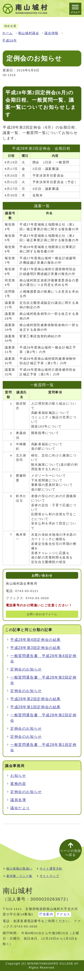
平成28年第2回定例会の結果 (35, 699)
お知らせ (18, 776)
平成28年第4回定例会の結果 (35, 640)
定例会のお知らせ (26, 669)
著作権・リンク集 (19, 876)
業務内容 (18, 784)
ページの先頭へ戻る (70, 853)
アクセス (63, 914)
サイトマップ (49, 876)
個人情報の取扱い (19, 868)
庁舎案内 (46, 914)
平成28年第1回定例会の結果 (35, 707)
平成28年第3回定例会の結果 (35, 648)
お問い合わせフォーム (42, 614)
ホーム (7, 33)
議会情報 (51, 33)
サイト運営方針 (51, 868)
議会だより (20, 808)
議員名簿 (18, 800)
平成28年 (9, 40)
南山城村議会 (28, 33)
